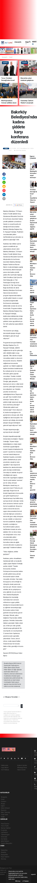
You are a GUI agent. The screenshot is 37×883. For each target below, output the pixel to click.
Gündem (3, 801)
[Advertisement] (18, 19)
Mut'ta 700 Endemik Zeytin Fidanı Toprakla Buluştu (33, 372)
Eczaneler (4, 830)
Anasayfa (18, 42)
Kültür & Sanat (5, 808)
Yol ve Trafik (4, 826)
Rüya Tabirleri (5, 857)
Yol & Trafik (4, 814)
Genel (10, 57)
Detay (17, 881)
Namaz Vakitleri (6, 828)
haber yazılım (4, 878)
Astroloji (3, 859)
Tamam (25, 881)
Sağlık (3, 817)
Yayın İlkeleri (4, 767)
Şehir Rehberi (5, 841)
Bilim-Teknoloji (5, 812)
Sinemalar (4, 837)
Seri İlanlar (4, 839)
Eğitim (3, 806)
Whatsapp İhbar (22, 767)
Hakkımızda (4, 765)
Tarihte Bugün (5, 834)
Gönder (22, 706)
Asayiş (3, 803)
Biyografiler (4, 854)
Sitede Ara (4, 850)
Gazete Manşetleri (6, 843)
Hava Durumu (5, 823)
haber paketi (4, 876)
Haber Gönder (21, 770)
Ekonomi (3, 810)
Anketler (3, 852)
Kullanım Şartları (22, 765)
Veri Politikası (5, 770)
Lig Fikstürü (4, 832)
